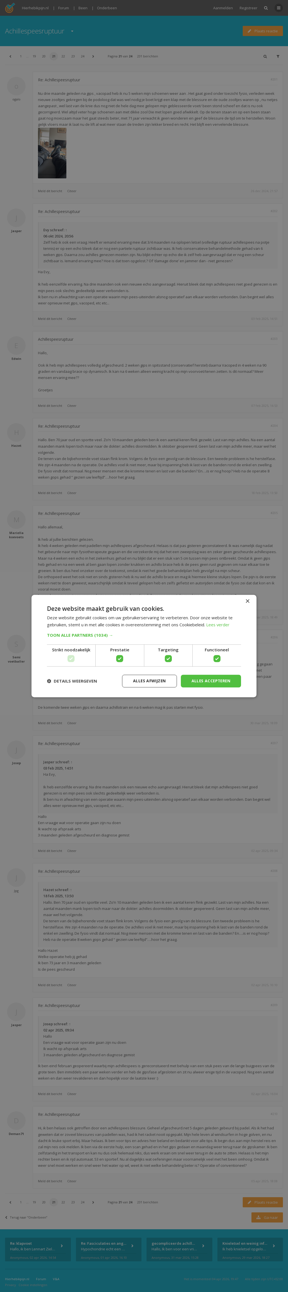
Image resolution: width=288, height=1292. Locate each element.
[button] (144, 635)
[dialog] (144, 646)
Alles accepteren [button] (210, 680)
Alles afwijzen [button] (148, 680)
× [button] (247, 601)
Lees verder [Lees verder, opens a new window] (218, 624)
